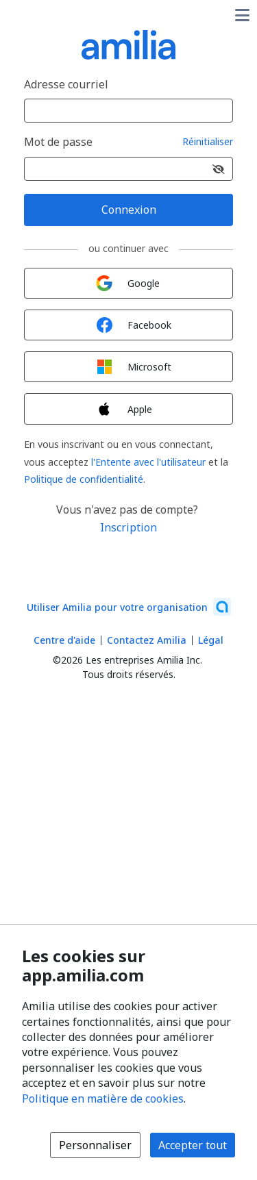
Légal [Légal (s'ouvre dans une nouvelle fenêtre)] (210, 640)
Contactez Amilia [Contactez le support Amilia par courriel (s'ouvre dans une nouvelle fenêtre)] (146, 640)
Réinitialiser (207, 142)
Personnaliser (95, 1145)
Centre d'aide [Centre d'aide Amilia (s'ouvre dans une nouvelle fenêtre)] (64, 640)
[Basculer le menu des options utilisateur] (242, 15)
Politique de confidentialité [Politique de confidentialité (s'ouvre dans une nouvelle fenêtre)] (83, 479)
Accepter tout (192, 1145)
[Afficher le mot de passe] (219, 169)
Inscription (128, 527)
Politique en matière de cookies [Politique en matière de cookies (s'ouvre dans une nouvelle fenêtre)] (103, 1098)
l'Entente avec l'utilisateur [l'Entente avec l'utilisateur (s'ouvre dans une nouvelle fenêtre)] (148, 461)
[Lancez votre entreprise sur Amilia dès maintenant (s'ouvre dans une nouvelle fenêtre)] (129, 607)
